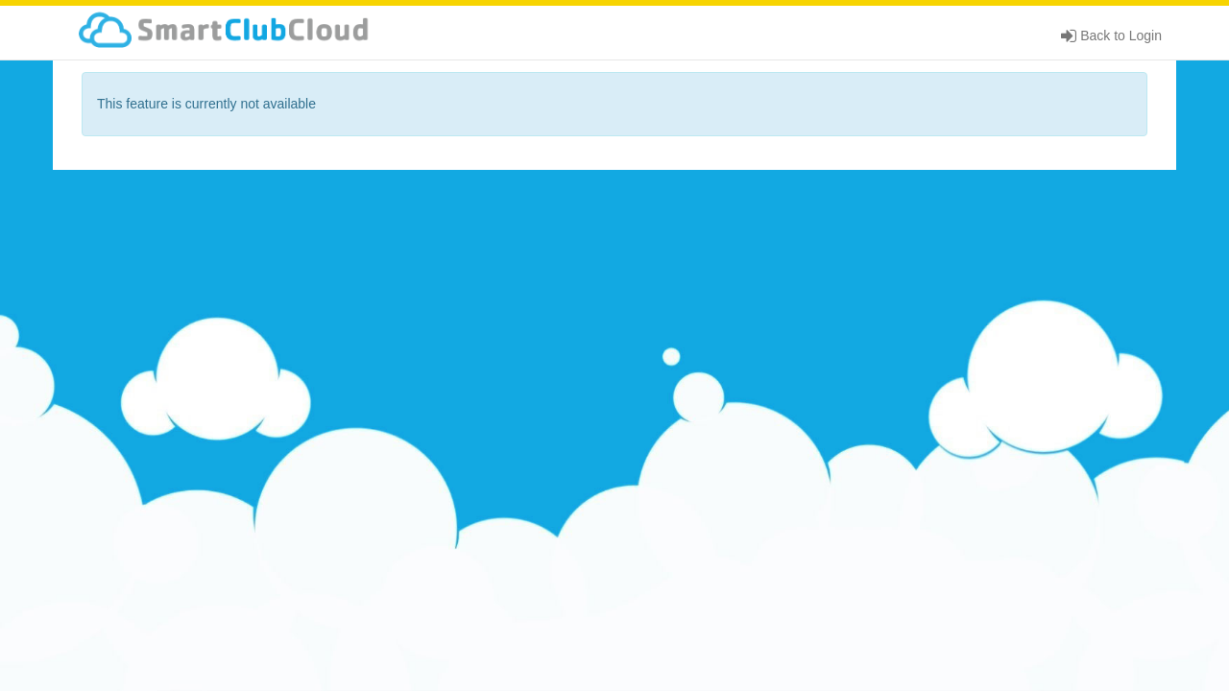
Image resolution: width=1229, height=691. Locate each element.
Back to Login (1111, 35)
